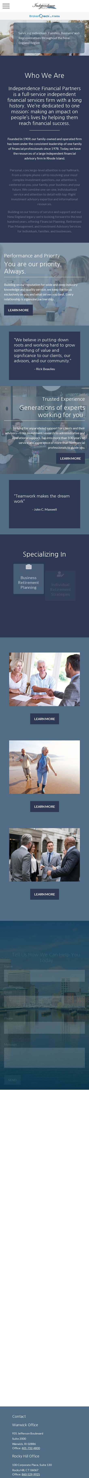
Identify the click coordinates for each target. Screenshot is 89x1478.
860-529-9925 (31, 1474)
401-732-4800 (31, 1448)
